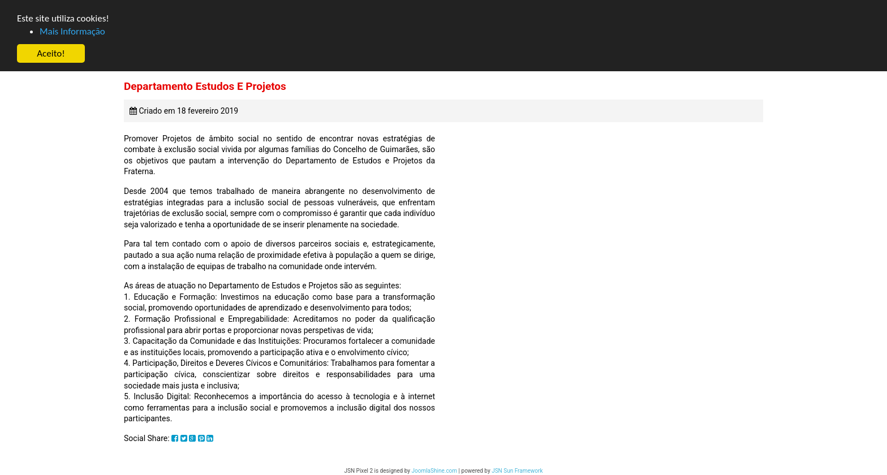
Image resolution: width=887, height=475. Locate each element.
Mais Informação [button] (72, 31)
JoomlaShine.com (434, 471)
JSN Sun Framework (517, 471)
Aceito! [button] (50, 53)
